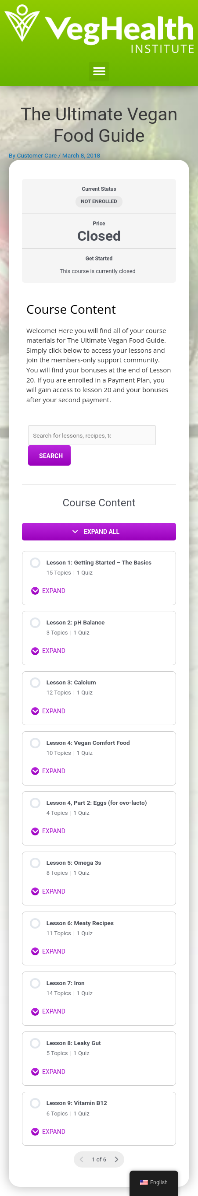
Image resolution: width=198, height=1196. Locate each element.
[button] (99, 71)
